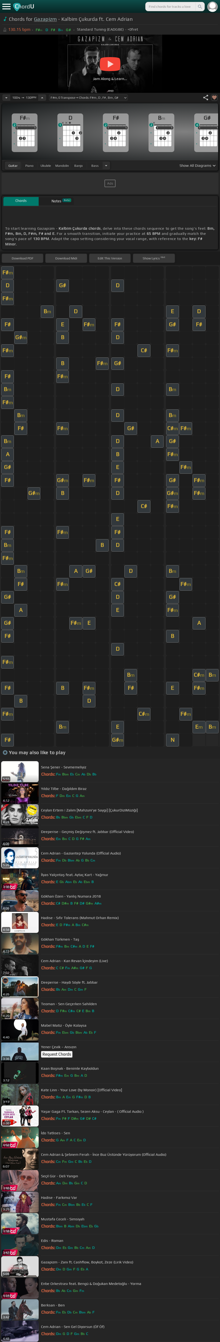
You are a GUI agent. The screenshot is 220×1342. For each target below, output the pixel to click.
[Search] (199, 6)
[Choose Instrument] (106, 165)
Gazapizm (45, 19)
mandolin (62, 165)
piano (29, 165)
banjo (78, 165)
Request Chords (56, 1054)
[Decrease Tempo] (6, 97)
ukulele (46, 165)
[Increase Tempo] (42, 97)
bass (95, 165)
